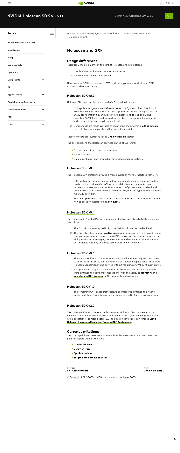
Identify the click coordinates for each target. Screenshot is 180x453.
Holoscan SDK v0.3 (81, 168)
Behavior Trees (82, 348)
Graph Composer (83, 344)
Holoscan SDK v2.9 (81, 306)
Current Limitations (83, 331)
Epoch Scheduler (83, 353)
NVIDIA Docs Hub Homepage (83, 33)
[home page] (86, 3)
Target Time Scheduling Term (90, 357)
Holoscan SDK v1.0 (81, 287)
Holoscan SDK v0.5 (81, 253)
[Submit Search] (169, 16)
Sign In (169, 2)
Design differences (82, 61)
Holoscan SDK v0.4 (81, 212)
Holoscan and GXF (78, 36)
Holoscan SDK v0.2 (81, 96)
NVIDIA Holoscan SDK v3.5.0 (138, 33)
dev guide (113, 201)
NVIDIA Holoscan (111, 33)
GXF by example (117, 136)
